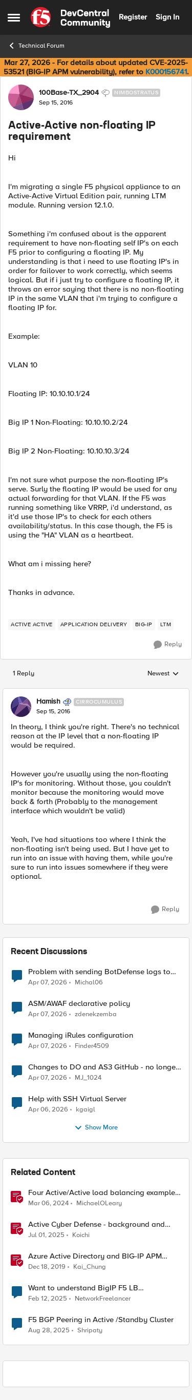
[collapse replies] (96, 693)
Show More (96, 1128)
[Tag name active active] (31, 624)
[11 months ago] (49, 1331)
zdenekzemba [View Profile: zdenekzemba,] (96, 1014)
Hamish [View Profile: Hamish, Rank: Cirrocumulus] (48, 701)
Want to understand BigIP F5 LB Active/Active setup (83, 1288)
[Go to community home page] (70, 17)
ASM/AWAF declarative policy (79, 1003)
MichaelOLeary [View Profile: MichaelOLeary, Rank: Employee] (99, 1203)
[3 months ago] (47, 982)
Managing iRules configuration (80, 1035)
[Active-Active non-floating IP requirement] (53, 711)
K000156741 (166, 71)
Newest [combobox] (163, 674)
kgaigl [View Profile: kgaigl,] (85, 1109)
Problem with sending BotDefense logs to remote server (99, 971)
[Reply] (168, 644)
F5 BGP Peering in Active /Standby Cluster (101, 1319)
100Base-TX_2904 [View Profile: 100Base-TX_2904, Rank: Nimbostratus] (69, 93)
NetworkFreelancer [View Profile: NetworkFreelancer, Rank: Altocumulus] (103, 1298)
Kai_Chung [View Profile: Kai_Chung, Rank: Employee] (89, 1266)
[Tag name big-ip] (144, 624)
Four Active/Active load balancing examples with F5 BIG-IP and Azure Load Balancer (103, 1192)
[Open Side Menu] (14, 17)
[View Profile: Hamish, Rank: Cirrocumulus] (21, 706)
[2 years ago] (48, 1203)
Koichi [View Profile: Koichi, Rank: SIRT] (81, 1235)
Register (133, 17)
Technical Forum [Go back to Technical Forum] (36, 46)
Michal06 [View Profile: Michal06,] (89, 982)
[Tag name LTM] (166, 624)
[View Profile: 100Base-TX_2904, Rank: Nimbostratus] (21, 97)
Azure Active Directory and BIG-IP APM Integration (95, 1256)
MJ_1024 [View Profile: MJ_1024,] (88, 1077)
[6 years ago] (47, 1267)
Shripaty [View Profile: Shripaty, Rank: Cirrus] (89, 1330)
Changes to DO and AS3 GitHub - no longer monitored (103, 1067)
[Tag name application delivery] (94, 624)
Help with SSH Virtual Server (77, 1099)
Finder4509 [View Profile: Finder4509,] (92, 1045)
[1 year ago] (46, 1235)
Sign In (167, 17)
